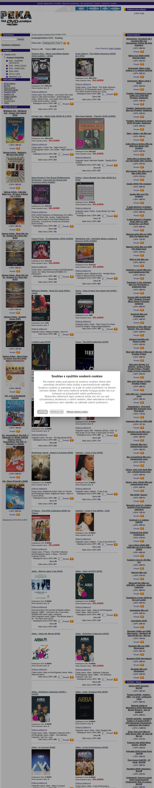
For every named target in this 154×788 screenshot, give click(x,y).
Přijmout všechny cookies (77, 412)
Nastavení (42, 412)
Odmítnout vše (57, 412)
